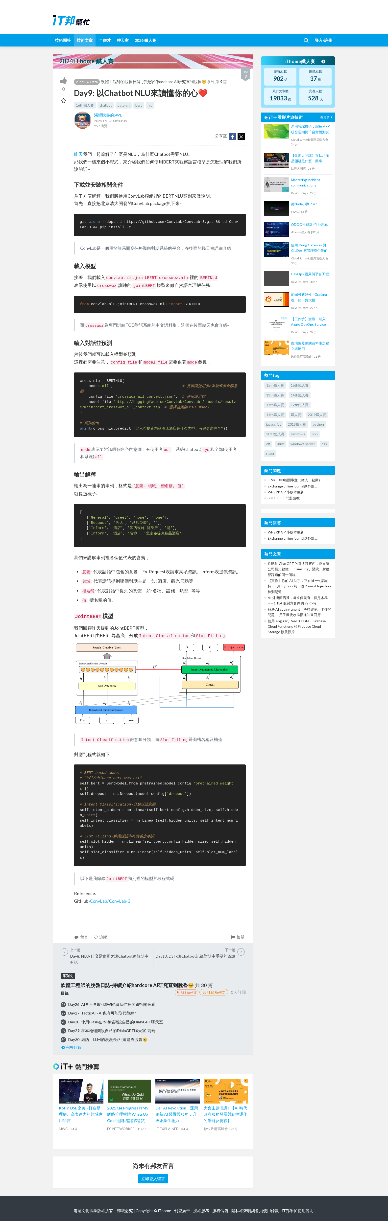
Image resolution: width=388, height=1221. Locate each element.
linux (280, 444)
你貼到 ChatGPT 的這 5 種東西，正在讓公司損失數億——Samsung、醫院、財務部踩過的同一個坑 (298, 569)
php (315, 434)
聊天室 (123, 40)
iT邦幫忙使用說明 (298, 1210)
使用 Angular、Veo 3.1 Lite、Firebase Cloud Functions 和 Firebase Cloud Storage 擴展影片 (297, 626)
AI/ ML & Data (87, 82)
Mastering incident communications (305, 182)
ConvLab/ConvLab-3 (110, 901)
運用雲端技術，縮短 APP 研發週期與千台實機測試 (310, 129)
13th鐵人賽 (275, 395)
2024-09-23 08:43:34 (110, 121)
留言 (81, 937)
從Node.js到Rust (304, 204)
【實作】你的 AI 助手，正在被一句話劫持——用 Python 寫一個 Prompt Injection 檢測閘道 (299, 586)
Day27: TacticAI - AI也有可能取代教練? (102, 1013)
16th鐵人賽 (85, 105)
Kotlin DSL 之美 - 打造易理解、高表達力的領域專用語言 (80, 1114)
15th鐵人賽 (275, 385)
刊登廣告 (182, 1210)
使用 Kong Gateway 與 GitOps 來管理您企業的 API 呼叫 (309, 248)
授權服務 (201, 1210)
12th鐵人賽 (300, 405)
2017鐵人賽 (275, 434)
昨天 (78, 154)
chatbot (105, 105)
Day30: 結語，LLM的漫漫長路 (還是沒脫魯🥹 (107, 1039)
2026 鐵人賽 (145, 40)
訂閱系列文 (213, 992)
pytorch (124, 105)
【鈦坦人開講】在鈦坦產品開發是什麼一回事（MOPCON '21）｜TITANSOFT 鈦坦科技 (310, 158)
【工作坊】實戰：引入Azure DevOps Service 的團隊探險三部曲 (310, 322)
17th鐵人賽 (275, 405)
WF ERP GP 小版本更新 (286, 492)
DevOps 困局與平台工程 (310, 274)
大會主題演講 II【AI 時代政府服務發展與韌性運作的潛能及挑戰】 (225, 1114)
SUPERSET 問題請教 (284, 498)
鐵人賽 (296, 415)
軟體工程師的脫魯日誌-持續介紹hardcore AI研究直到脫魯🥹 (154, 81)
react (270, 453)
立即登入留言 (153, 1178)
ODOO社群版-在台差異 (309, 224)
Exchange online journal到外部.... (292, 486)
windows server (303, 444)
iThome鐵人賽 (305, 61)
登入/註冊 (323, 40)
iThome (164, 1210)
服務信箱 (220, 1210)
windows (298, 434)
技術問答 (63, 40)
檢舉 (237, 937)
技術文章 (85, 40)
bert (138, 105)
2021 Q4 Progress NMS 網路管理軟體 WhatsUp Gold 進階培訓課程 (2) (127, 1114)
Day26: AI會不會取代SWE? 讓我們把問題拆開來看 (111, 1004)
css (324, 444)
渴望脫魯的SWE (108, 115)
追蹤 (100, 937)
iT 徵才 (104, 40)
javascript (273, 424)
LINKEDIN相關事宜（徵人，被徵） (295, 480)
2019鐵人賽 (317, 415)
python (318, 424)
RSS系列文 (186, 992)
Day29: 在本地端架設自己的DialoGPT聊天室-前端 (111, 1030)
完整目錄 (71, 1047)
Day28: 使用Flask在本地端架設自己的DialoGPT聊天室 (115, 1021)
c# (268, 444)
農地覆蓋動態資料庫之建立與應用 (310, 346)
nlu (150, 105)
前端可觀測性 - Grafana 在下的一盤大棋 (309, 297)
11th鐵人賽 (275, 415)
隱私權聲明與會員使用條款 (255, 1210)
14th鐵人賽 (300, 395)
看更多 (327, 117)
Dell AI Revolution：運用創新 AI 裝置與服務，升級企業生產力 (176, 1114)
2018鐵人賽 (297, 424)
